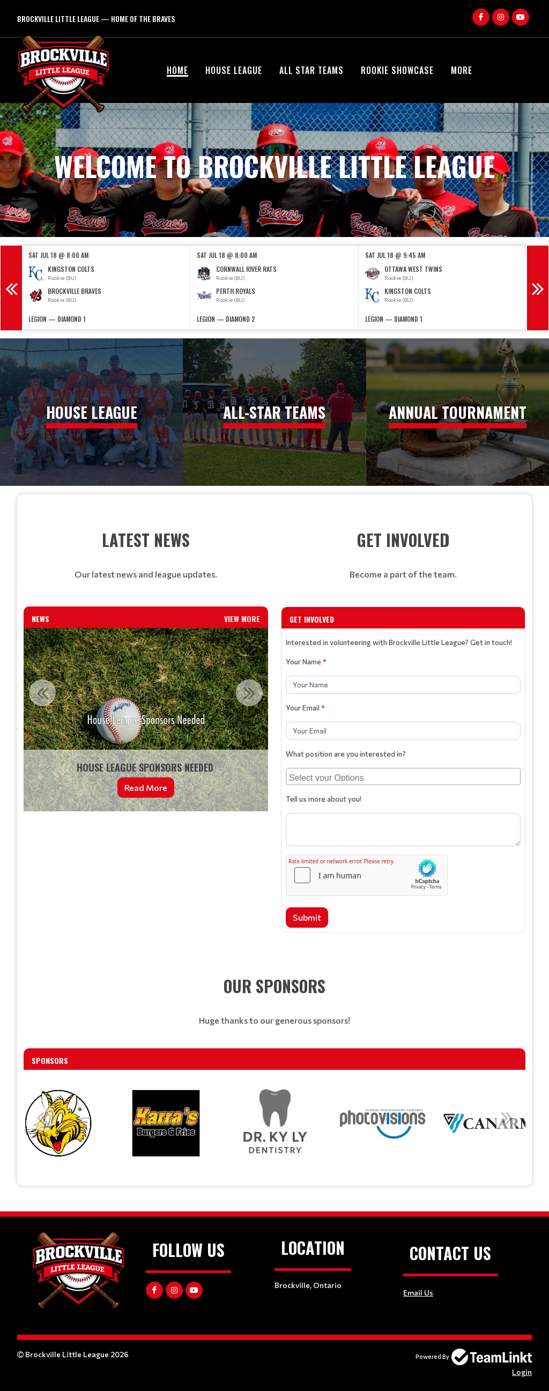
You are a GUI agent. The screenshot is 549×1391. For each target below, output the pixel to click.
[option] (106, 287)
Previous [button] (11, 288)
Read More (145, 787)
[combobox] (403, 776)
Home (177, 70)
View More (242, 618)
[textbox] (146, 555)
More (461, 70)
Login (522, 1372)
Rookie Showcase (397, 70)
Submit (307, 917)
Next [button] (537, 288)
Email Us (418, 1292)
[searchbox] (404, 776)
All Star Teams (311, 70)
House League (233, 70)
